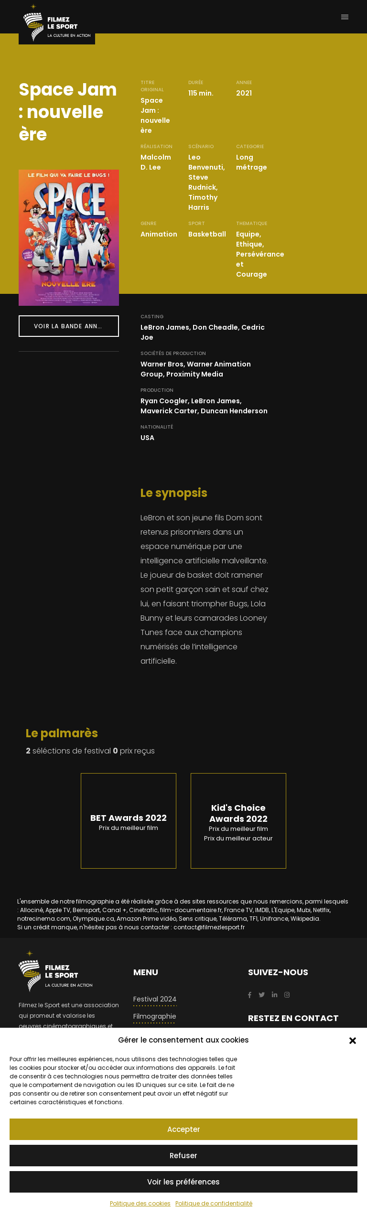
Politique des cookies (140, 1203)
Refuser (183, 1156)
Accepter (183, 1129)
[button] (352, 1040)
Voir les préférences (183, 1182)
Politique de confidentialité (213, 1203)
